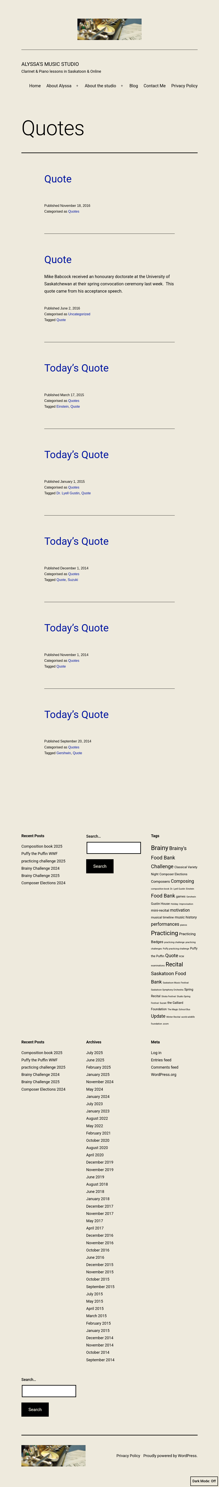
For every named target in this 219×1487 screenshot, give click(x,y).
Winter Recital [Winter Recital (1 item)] (173, 1017)
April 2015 (95, 1308)
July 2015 (94, 1294)
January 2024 (98, 1096)
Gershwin (63, 753)
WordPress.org (163, 1074)
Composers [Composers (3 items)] (160, 881)
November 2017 (100, 1213)
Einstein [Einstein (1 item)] (190, 888)
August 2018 (97, 1184)
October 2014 (97, 1352)
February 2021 (98, 1133)
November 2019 (100, 1169)
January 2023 (98, 1111)
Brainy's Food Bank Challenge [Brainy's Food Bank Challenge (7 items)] (169, 857)
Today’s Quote (76, 368)
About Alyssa (58, 85)
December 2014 (99, 1338)
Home (35, 85)
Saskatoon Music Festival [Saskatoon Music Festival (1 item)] (176, 982)
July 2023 (94, 1104)
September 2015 (100, 1286)
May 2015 (94, 1301)
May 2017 (94, 1221)
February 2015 (98, 1323)
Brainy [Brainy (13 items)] (159, 848)
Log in (156, 1052)
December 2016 (99, 1235)
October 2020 (97, 1140)
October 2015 (97, 1279)
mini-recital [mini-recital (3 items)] (160, 910)
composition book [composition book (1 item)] (160, 888)
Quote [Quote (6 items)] (171, 955)
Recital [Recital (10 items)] (174, 964)
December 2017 (99, 1206)
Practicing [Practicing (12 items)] (164, 933)
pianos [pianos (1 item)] (183, 925)
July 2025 (94, 1052)
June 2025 (95, 1060)
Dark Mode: (204, 1481)
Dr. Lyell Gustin (68, 493)
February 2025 (98, 1067)
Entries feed (161, 1060)
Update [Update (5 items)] (158, 1016)
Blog (133, 85)
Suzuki (73, 580)
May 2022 (94, 1126)
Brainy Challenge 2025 (40, 875)
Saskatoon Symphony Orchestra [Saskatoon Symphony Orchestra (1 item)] (167, 989)
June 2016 (95, 1257)
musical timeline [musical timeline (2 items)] (162, 917)
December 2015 (99, 1264)
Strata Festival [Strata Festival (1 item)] (168, 996)
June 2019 (95, 1177)
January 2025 (98, 1074)
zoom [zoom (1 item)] (166, 1023)
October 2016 (97, 1250)
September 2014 (100, 1360)
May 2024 (94, 1089)
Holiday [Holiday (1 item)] (174, 904)
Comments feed (164, 1067)
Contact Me (155, 85)
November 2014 (100, 1345)
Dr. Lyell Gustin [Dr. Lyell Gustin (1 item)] (177, 888)
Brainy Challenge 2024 (40, 868)
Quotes (73, 211)
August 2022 (97, 1118)
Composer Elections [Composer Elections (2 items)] (173, 874)
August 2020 (97, 1147)
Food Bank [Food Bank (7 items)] (163, 896)
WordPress (187, 1455)
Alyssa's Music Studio (50, 64)
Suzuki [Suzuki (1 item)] (163, 1003)
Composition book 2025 (41, 846)
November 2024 (100, 1082)
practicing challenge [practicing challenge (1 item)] (174, 942)
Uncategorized (79, 314)
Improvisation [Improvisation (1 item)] (186, 904)
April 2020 (95, 1155)
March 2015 (96, 1316)
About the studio (100, 85)
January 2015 (98, 1330)
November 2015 (100, 1272)
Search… (93, 836)
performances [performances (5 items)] (165, 924)
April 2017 (95, 1228)
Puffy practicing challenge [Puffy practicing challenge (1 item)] (176, 948)
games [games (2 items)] (180, 896)
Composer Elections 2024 (43, 883)
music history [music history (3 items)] (186, 917)
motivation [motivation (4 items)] (180, 910)
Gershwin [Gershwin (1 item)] (191, 896)
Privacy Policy (184, 85)
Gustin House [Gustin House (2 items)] (160, 904)
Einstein (62, 406)
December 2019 (99, 1162)
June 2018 (95, 1191)
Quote (58, 179)
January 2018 (98, 1199)
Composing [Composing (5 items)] (182, 881)
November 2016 (100, 1243)
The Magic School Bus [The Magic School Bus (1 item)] (179, 1009)
